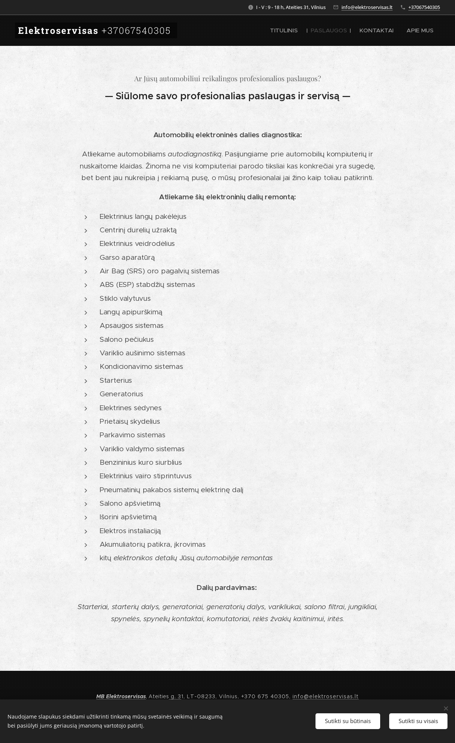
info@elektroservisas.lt (367, 7)
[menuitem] (301, 30)
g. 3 (175, 696)
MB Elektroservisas (121, 696)
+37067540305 (424, 7)
